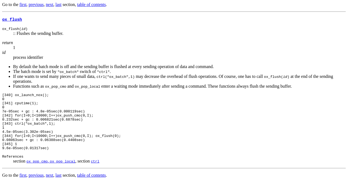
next (49, 4)
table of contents (91, 4)
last (58, 4)
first (23, 4)
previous (36, 4)
